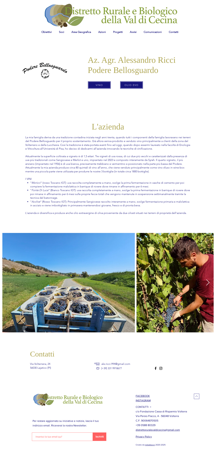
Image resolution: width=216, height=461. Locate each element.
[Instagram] (161, 368)
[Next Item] (208, 282)
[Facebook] (156, 368)
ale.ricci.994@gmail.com (115, 363)
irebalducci (150, 445)
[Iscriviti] (99, 436)
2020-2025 (160, 445)
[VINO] (99, 85)
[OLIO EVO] (131, 85)
